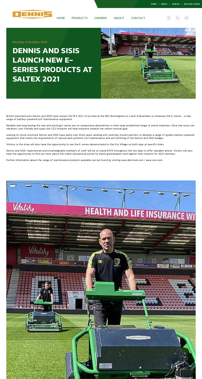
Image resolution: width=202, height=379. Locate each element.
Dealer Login (192, 4)
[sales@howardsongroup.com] (186, 17)
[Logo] (32, 15)
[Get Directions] (169, 17)
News (164, 4)
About (119, 17)
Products (80, 17)
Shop (154, 4)
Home (61, 17)
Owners (100, 17)
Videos (176, 4)
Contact (138, 17)
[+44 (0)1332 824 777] (178, 17)
